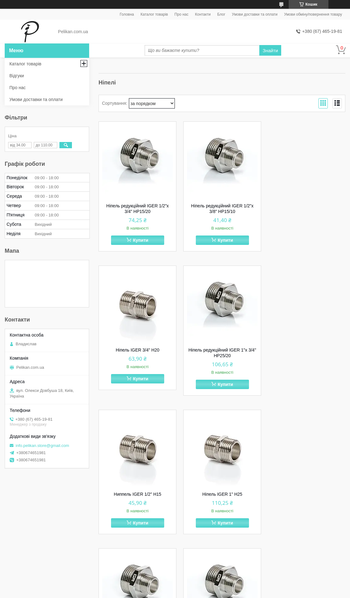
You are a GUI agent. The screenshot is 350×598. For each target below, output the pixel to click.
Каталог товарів (154, 14)
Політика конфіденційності (213, 592)
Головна (127, 14)
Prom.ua (204, 586)
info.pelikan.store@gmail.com (42, 445)
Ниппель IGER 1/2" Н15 (222, 349)
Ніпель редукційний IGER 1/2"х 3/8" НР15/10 (222, 208)
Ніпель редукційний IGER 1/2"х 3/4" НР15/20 (137, 208)
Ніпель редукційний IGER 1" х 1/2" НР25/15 (137, 497)
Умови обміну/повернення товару (313, 14)
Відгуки (16, 75)
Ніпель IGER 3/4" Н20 (306, 205)
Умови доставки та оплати (254, 14)
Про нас (182, 14)
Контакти (203, 14)
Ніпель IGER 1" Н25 (307, 349)
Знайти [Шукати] (270, 50)
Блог (221, 14)
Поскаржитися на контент (164, 592)
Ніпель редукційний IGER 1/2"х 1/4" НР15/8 (222, 497)
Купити (140, 240)
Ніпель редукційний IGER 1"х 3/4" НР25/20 (137, 352)
